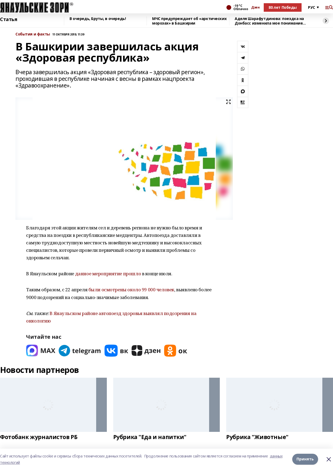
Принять (305, 459)
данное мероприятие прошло (108, 273)
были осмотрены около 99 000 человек (131, 289)
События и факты (32, 34)
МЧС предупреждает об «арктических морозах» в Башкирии (189, 21)
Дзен (255, 7)
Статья (8, 19)
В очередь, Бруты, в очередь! (98, 19)
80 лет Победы (283, 7)
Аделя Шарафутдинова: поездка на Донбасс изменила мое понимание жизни (269, 21)
